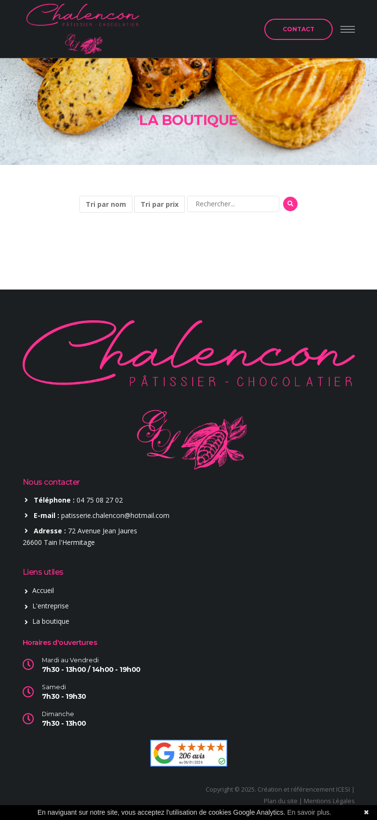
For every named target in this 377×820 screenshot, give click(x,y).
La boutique (50, 621)
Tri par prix (160, 204)
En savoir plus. (309, 812)
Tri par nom (106, 204)
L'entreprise (50, 605)
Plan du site (281, 801)
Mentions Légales (329, 801)
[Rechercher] (233, 204)
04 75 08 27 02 (100, 500)
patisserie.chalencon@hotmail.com (115, 515)
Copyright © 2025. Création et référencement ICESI (278, 789)
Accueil (43, 590)
